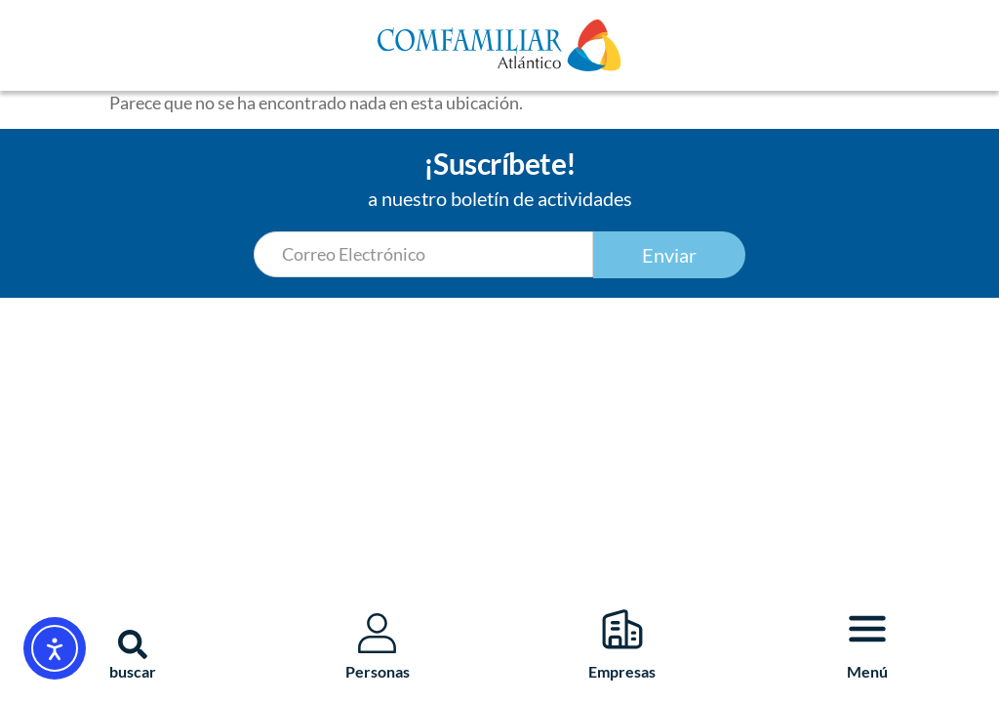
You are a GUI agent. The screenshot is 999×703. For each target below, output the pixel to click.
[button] (132, 644)
